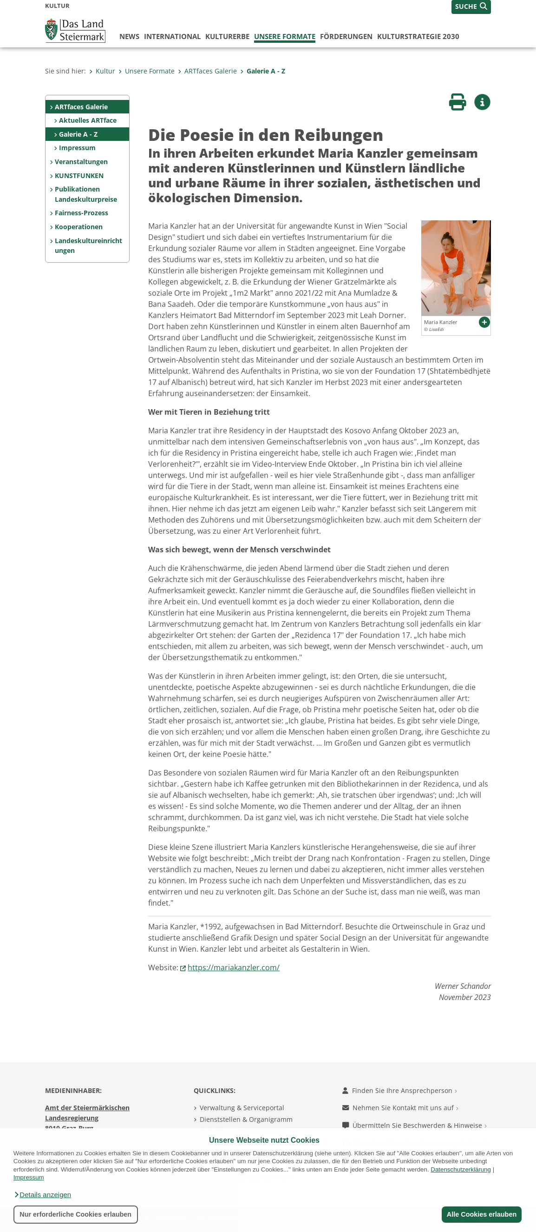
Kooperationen (79, 226)
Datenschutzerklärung (461, 1169)
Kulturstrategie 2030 (418, 36)
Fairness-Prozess (81, 212)
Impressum (77, 147)
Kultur (102, 70)
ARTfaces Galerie (207, 70)
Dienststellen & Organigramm (246, 1119)
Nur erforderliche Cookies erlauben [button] (75, 1214)
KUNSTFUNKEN (79, 175)
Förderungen (346, 36)
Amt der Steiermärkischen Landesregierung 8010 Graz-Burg (87, 1117)
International (172, 36)
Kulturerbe (227, 36)
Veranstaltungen (81, 161)
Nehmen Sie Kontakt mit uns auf (400, 1107)
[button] (42, 1195)
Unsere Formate (284, 36)
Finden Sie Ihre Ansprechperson (399, 1090)
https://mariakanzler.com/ (234, 967)
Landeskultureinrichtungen (88, 245)
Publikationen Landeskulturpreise (86, 194)
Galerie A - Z (262, 70)
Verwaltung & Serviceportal (242, 1107)
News (129, 36)
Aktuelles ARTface (88, 120)
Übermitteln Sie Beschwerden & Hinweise (414, 1125)
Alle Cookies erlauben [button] (481, 1214)
